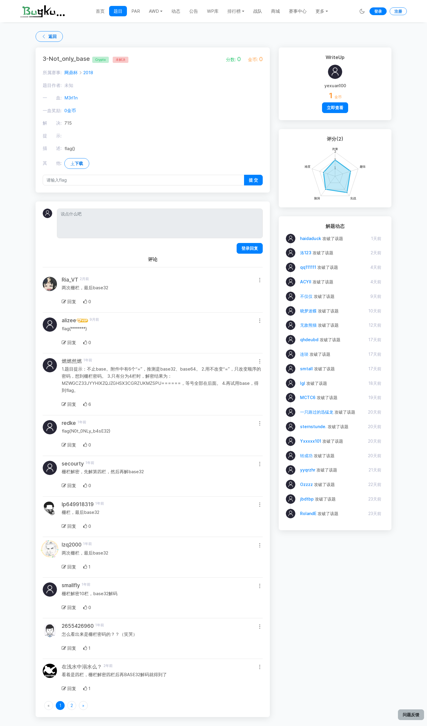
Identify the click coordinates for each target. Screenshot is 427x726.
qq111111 (308, 267)
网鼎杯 (71, 72)
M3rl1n (71, 98)
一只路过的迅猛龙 (316, 411)
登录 (378, 11)
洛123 (305, 252)
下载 (77, 163)
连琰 (304, 354)
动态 (175, 11)
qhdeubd (309, 339)
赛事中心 (298, 11)
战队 (257, 11)
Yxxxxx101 (310, 441)
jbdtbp (307, 498)
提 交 (253, 179)
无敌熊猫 (308, 325)
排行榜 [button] (234, 11)
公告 (193, 11)
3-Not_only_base (76, 58)
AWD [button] (154, 11)
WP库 (213, 11)
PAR (135, 11)
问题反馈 (411, 714)
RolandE (308, 513)
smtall (306, 368)
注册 (398, 11)
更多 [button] (320, 11)
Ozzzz (306, 484)
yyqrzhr (307, 469)
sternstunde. (313, 426)
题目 (118, 11)
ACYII (305, 281)
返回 (49, 36)
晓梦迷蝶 (308, 310)
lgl (302, 383)
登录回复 (249, 248)
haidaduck (310, 238)
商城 (275, 11)
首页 (100, 11)
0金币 (70, 110)
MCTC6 (308, 397)
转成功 (306, 455)
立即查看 (335, 107)
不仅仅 (306, 296)
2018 (88, 72)
